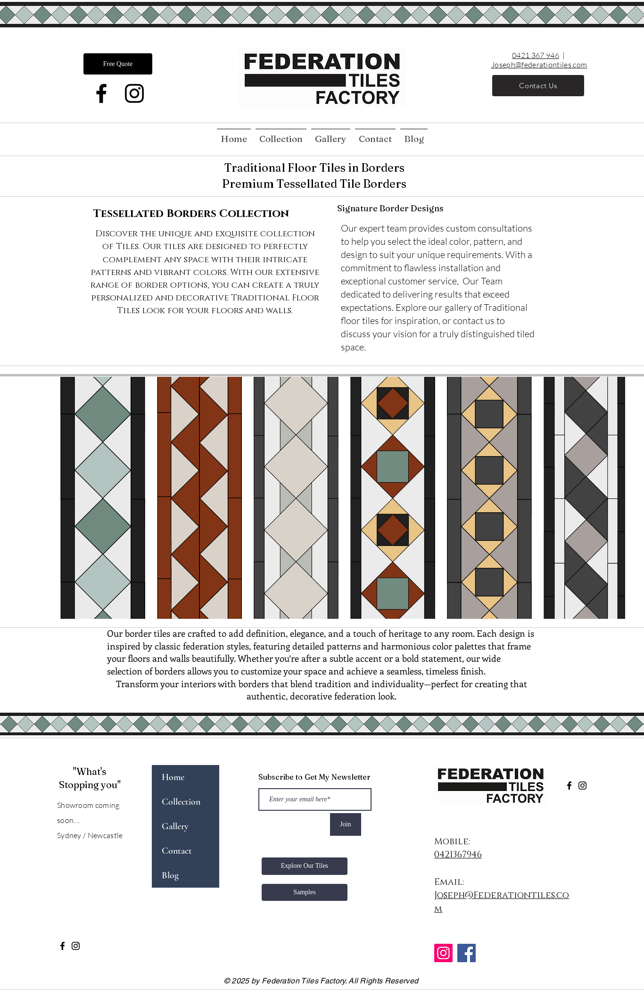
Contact (177, 851)
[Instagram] (134, 93)
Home (173, 777)
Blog (170, 875)
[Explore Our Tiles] (304, 866)
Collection (181, 801)
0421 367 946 (535, 55)
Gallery (175, 826)
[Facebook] (101, 93)
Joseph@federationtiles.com (539, 64)
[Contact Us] (538, 85)
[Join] (345, 824)
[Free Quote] (117, 64)
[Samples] (304, 892)
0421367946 (458, 855)
